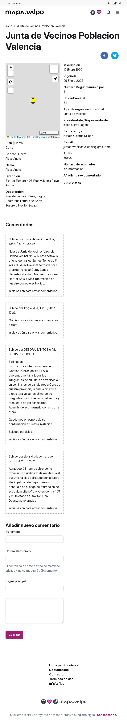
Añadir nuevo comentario (82, 175)
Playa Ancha (14, 158)
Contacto (56, 674)
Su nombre (13, 532)
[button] (33, 101)
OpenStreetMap (39, 137)
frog (26, 308)
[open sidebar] (117, 12)
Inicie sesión (17, 291)
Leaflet (11, 137)
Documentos (59, 670)
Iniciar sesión (15, 3)
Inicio (9, 26)
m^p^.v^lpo (56, 683)
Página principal (16, 581)
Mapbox (22, 137)
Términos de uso (61, 679)
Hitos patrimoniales (63, 665)
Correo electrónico (18, 551)
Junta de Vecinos (75, 114)
